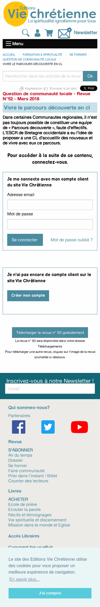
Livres (14, 491)
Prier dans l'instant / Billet (32, 475)
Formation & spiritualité (42, 54)
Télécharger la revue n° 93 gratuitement (50, 332)
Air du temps (20, 454)
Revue (15, 441)
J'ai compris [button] (50, 593)
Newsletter (85, 32)
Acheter (18, 499)
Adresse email (20, 194)
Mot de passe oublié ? (72, 239)
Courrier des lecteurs (28, 480)
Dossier (15, 459)
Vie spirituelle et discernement (37, 519)
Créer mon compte (28, 295)
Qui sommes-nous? (29, 407)
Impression (31, 88)
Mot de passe (20, 213)
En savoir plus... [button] (24, 579)
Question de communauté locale (29, 59)
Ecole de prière (22, 504)
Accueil (9, 54)
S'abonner (20, 449)
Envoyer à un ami (60, 88)
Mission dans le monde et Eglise (39, 524)
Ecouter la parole (24, 509)
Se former (78, 54)
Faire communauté (26, 470)
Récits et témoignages (29, 514)
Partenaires (19, 415)
